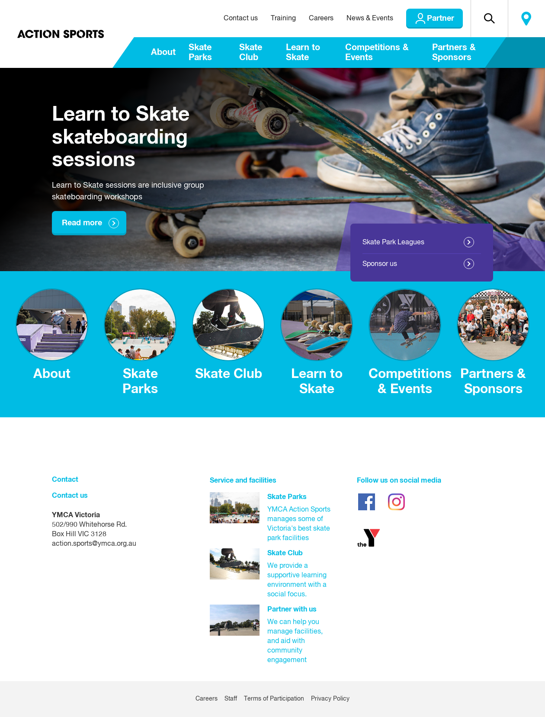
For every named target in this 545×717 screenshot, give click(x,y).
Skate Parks (200, 52)
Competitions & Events (377, 52)
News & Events (369, 18)
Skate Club (250, 52)
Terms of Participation (274, 699)
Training (283, 18)
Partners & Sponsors (454, 52)
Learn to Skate (303, 52)
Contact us (241, 18)
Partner (440, 18)
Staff (230, 699)
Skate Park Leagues (393, 242)
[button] (489, 18)
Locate (526, 18)
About (163, 52)
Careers (321, 18)
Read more (82, 223)
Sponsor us (379, 264)
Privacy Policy (330, 699)
